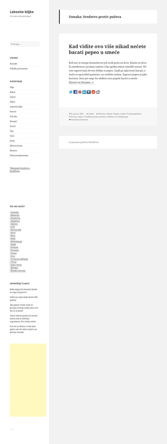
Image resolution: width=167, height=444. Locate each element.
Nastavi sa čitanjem (81, 82)
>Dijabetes (15, 221)
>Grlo (12, 227)
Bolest (12, 92)
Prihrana (73, 116)
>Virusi (13, 262)
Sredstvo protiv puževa (95, 116)
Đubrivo (101, 113)
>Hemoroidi (15, 229)
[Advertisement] (28, 380)
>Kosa (12, 235)
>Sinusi (13, 253)
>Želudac (14, 267)
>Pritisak (14, 247)
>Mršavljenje (16, 241)
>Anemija (14, 212)
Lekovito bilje (16, 106)
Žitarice (13, 150)
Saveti (13, 126)
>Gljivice (14, 224)
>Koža (12, 238)
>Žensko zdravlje (17, 270)
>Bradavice (15, 218)
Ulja (11, 131)
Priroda (13, 116)
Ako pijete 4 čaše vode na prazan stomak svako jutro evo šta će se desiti (24, 308)
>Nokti (13, 244)
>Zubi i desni (16, 265)
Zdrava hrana (16, 145)
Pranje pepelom (134, 113)
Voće (12, 136)
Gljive (12, 101)
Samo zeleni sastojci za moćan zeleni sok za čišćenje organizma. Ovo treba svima (24, 318)
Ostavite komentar (79, 119)
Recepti (13, 121)
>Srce (12, 256)
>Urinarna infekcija (19, 259)
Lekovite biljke (22, 11)
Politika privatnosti (19, 68)
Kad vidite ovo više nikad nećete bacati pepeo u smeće (107, 49)
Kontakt (13, 63)
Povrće (13, 111)
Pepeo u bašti (119, 113)
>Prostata (14, 250)
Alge (12, 87)
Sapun (81, 116)
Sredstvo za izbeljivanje (117, 116)
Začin (12, 140)
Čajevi (13, 97)
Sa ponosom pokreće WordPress (84, 142)
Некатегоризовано (19, 155)
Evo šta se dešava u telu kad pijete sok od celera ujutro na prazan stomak (23, 329)
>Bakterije (14, 215)
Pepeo (109, 113)
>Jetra (13, 232)
